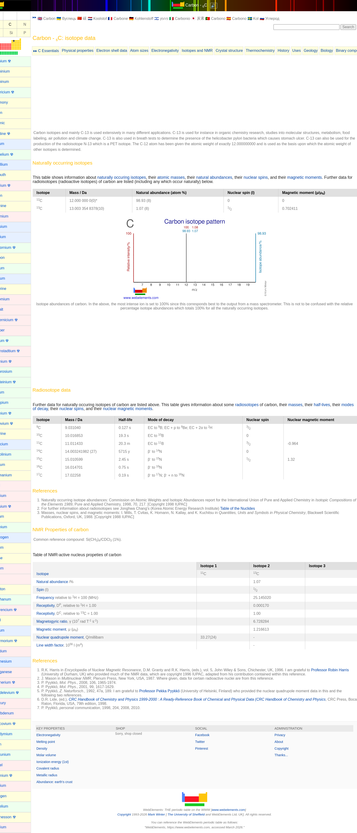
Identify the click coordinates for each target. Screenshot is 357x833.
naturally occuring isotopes (132, 177)
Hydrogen (11, 537)
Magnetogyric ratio (62, 621)
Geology (322, 51)
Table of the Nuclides (248, 508)
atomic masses (182, 177)
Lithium (9, 630)
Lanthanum (12, 599)
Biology (338, 51)
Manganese (13, 672)
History (294, 51)
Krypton (9, 589)
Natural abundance (63, 582)
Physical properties (88, 51)
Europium (11, 402)
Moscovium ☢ (14, 724)
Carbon (9, 258)
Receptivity (56, 606)
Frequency (56, 598)
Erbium (9, 392)
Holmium (10, 527)
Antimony (11, 102)
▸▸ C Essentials (57, 51)
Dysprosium (13, 371)
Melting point (56, 742)
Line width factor (60, 645)
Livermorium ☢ (15, 641)
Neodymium (13, 734)
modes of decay (58, 408)
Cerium (9, 268)
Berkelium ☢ (13, 154)
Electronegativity (176, 51)
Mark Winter (161, 814)
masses (306, 404)
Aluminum (11, 82)
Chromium (12, 299)
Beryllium (11, 164)
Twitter (205, 742)
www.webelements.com (234, 810)
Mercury (10, 703)
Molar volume (57, 755)
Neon (7, 744)
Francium (11, 444)
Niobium (10, 785)
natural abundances (225, 177)
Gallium (9, 465)
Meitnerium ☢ (14, 682)
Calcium (10, 237)
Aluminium (12, 71)
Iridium (8, 568)
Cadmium (11, 216)
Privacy (282, 735)
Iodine (8, 558)
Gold (7, 485)
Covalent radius (58, 768)
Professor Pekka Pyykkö (170, 691)
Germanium (13, 475)
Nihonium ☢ (13, 775)
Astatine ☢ (12, 134)
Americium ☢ (14, 92)
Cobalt (8, 309)
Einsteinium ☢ (15, 382)
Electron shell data (122, 51)
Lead (7, 620)
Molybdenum (14, 713)
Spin (51, 590)
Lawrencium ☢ (15, 610)
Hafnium (10, 496)
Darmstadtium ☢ (17, 351)
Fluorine (10, 434)
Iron (6, 578)
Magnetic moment (62, 629)
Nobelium (11, 806)
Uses (307, 51)
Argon (8, 113)
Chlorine (10, 289)
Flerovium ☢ (13, 423)
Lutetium (10, 651)
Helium (9, 516)
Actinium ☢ (12, 61)
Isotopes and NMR (208, 51)
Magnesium (13, 661)
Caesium (10, 226)
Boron (8, 195)
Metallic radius (57, 775)
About (281, 742)
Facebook (208, 735)
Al (8, 33)
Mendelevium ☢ (16, 693)
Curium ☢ (11, 341)
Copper (9, 330)
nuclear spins (267, 177)
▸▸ (45, 17)
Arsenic (9, 123)
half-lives (333, 404)
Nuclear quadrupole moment (70, 637)
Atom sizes (150, 51)
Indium (8, 547)
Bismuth (10, 175)
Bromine (10, 206)
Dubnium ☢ (12, 361)
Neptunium (12, 754)
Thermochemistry (271, 51)
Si (22, 33)
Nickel (8, 765)
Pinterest (207, 748)
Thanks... (284, 755)
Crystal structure (240, 51)
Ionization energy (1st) (63, 762)
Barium (9, 144)
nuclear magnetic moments (152, 408)
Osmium (10, 827)
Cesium (9, 278)
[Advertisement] (200, 93)
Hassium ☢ (12, 506)
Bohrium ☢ (12, 185)
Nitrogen (10, 796)
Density (52, 748)
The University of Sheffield (192, 814)
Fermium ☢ (12, 413)
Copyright (284, 748)
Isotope (53, 574)
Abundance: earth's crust (65, 782)
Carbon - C (202, 5)
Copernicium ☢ (15, 320)
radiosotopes (258, 404)
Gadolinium (12, 454)
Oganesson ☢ (15, 817)
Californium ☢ (14, 248)
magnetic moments (315, 177)
